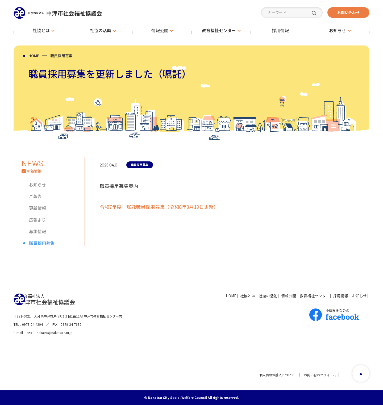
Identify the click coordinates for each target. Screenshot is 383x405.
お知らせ (37, 184)
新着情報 (34, 171)
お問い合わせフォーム (318, 375)
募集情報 (37, 231)
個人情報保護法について (274, 375)
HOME (33, 55)
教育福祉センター (295, 295)
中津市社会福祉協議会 (76, 13)
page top (359, 375)
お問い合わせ (348, 12)
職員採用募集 (61, 55)
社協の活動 (233, 295)
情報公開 (261, 295)
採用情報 (328, 295)
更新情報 (37, 208)
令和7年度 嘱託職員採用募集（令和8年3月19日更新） (159, 206)
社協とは (205, 295)
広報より (37, 219)
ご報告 (35, 196)
